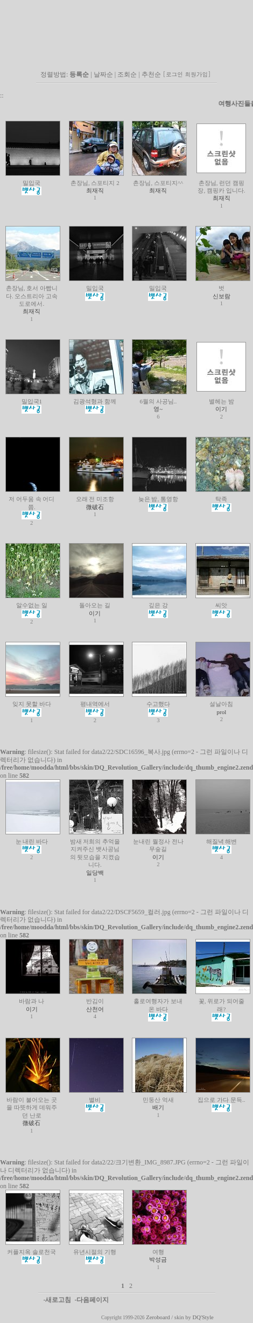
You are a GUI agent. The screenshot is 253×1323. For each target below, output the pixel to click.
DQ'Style (203, 1317)
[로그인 (173, 74)
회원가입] (199, 74)
